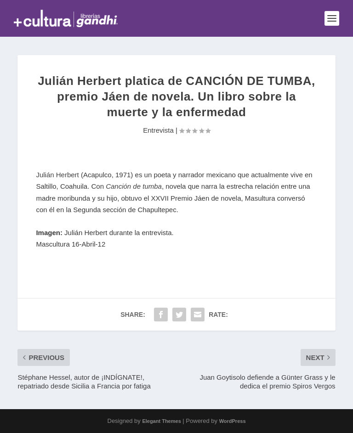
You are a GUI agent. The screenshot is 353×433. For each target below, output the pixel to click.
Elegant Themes (161, 421)
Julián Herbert (57, 175)
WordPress (232, 421)
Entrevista (158, 130)
